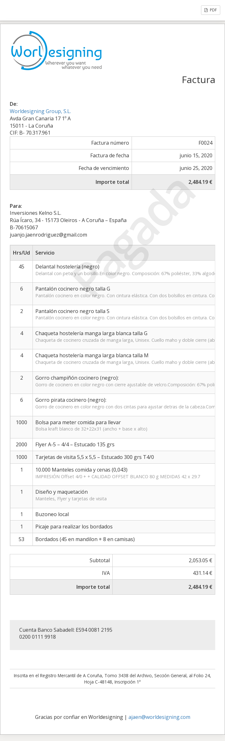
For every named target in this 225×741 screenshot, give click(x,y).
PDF (210, 10)
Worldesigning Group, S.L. (40, 111)
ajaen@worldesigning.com (159, 717)
